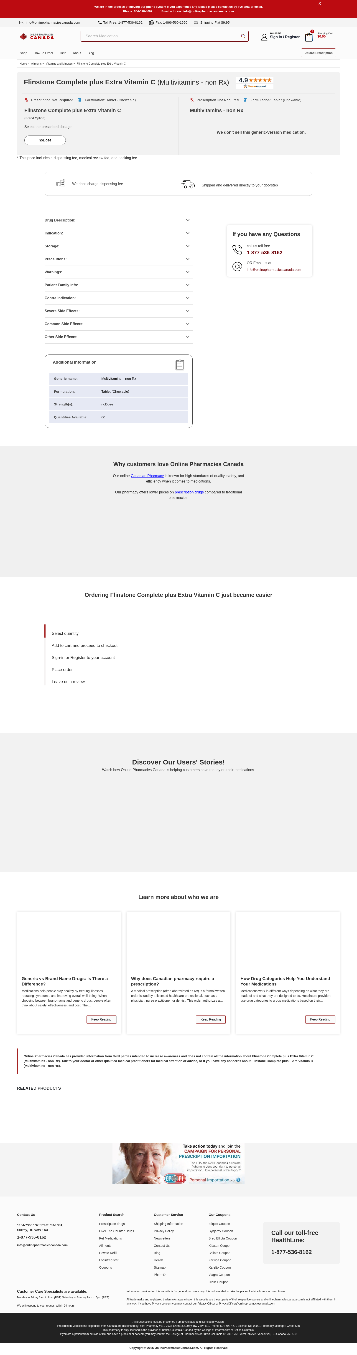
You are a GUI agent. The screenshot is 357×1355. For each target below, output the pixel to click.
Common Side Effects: (64, 324)
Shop (23, 53)
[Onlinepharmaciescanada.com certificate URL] (178, 558)
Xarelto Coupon (220, 1268)
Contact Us (162, 1246)
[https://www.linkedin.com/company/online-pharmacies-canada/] (22, 1257)
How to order (43, 53)
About (77, 53)
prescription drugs (189, 492)
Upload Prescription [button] (318, 53)
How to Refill (108, 1253)
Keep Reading (101, 1019)
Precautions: (56, 259)
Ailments (36, 64)
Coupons (105, 1268)
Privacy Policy (164, 1231)
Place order (62, 670)
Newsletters (162, 1238)
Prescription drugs (112, 1224)
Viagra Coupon (219, 1275)
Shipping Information (168, 1224)
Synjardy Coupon (221, 1231)
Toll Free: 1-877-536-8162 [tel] (120, 22)
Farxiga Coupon (220, 1260)
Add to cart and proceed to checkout (84, 646)
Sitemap (160, 1268)
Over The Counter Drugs (116, 1231)
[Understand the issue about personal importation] (178, 1163)
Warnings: (53, 272)
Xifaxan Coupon (220, 1246)
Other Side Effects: (61, 337)
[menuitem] (114, 634)
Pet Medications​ (110, 1238)
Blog (91, 53)
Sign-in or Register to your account (83, 658)
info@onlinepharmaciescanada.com (208, 11)
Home (23, 64)
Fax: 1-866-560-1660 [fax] (168, 22)
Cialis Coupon (218, 1282)
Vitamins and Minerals (59, 64)
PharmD (160, 1275)
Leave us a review (68, 682)
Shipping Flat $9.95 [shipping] (212, 22)
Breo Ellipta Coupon (223, 1238)
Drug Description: (60, 220)
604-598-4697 (143, 11)
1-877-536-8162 (265, 253)
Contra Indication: (60, 298)
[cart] (309, 37)
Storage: (52, 246)
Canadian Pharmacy (147, 476)
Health (158, 1260)
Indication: (54, 233)
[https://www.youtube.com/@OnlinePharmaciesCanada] (32, 1257)
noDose (45, 140)
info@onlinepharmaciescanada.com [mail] (49, 22)
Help (63, 53)
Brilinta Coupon (219, 1253)
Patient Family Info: (61, 285)
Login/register (109, 1260)
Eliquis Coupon (219, 1224)
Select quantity (65, 633)
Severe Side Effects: (62, 311)
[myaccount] (264, 37)
